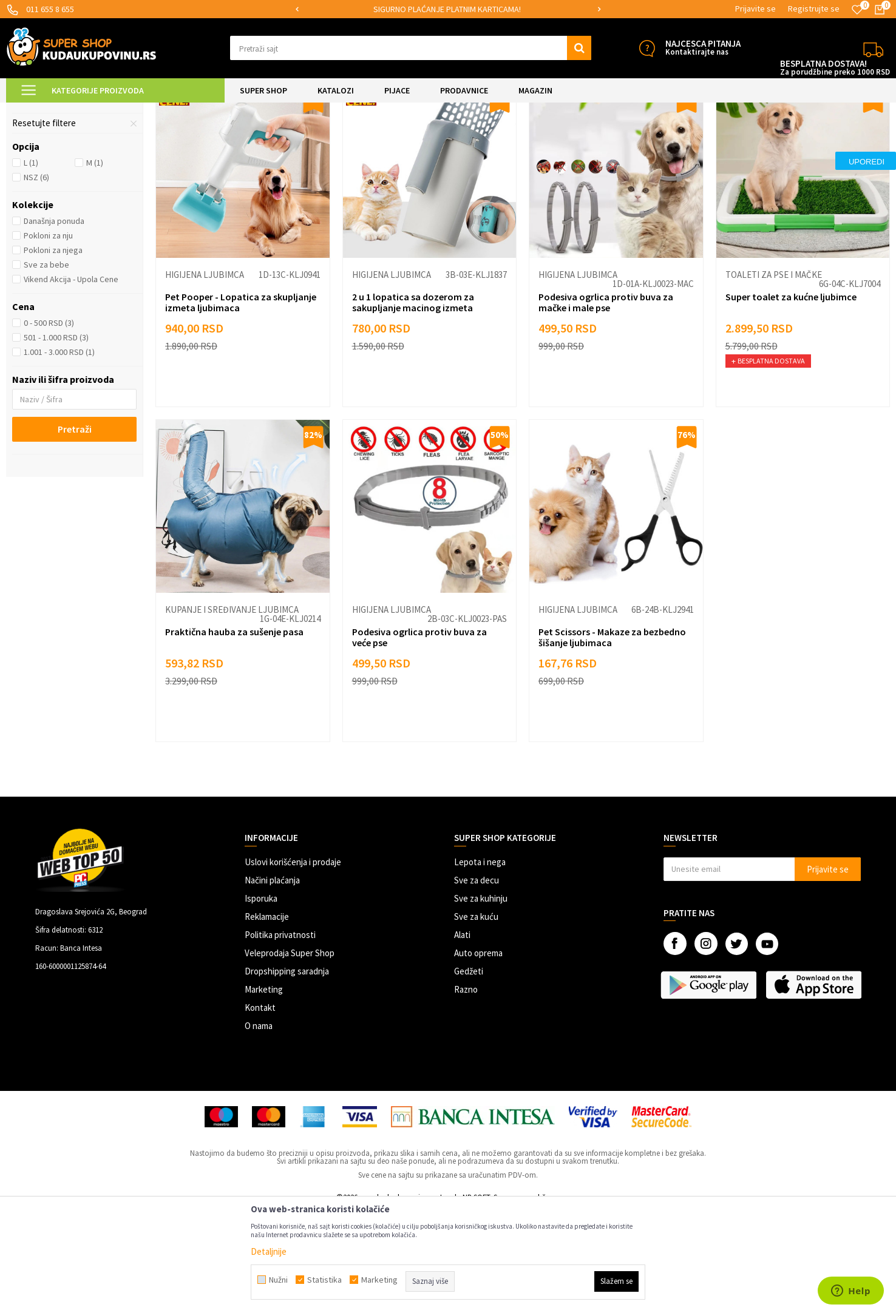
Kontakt (260, 1110)
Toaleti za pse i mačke (61, 170)
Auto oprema (478, 1055)
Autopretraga (616, 140)
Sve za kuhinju (480, 1000)
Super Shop (90, 110)
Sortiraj (668, 140)
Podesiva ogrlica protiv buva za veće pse (419, 740)
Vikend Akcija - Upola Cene (71, 381)
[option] (448, 9)
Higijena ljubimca (204, 377)
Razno (466, 1091)
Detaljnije (269, 1251)
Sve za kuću (476, 1019)
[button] (410, 48)
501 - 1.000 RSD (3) (56, 439)
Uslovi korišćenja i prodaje (293, 964)
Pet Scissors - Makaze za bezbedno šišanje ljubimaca (612, 740)
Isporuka (261, 1000)
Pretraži (75, 531)
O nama (259, 1128)
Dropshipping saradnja (287, 1073)
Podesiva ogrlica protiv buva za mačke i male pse (605, 405)
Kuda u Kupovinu (34, 110)
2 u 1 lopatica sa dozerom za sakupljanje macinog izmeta (413, 405)
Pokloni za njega (53, 352)
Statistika (324, 1279)
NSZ (36, 279)
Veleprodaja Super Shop (289, 1055)
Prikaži (763, 140)
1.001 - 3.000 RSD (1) (59, 454)
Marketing (264, 1091)
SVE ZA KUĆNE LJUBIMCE (159, 110)
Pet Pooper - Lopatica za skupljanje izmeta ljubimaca (240, 405)
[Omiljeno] (857, 9)
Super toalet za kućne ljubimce (791, 399)
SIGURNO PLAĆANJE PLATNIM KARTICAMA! (447, 9)
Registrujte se (814, 8)
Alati (462, 1037)
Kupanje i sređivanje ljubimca (71, 192)
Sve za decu (476, 982)
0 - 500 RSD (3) (49, 425)
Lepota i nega (480, 964)
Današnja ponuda (54, 323)
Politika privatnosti (280, 1037)
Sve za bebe (46, 367)
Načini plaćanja (272, 982)
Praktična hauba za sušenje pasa (234, 734)
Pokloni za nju (48, 337)
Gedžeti (468, 1073)
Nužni (278, 1279)
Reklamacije (267, 1019)
